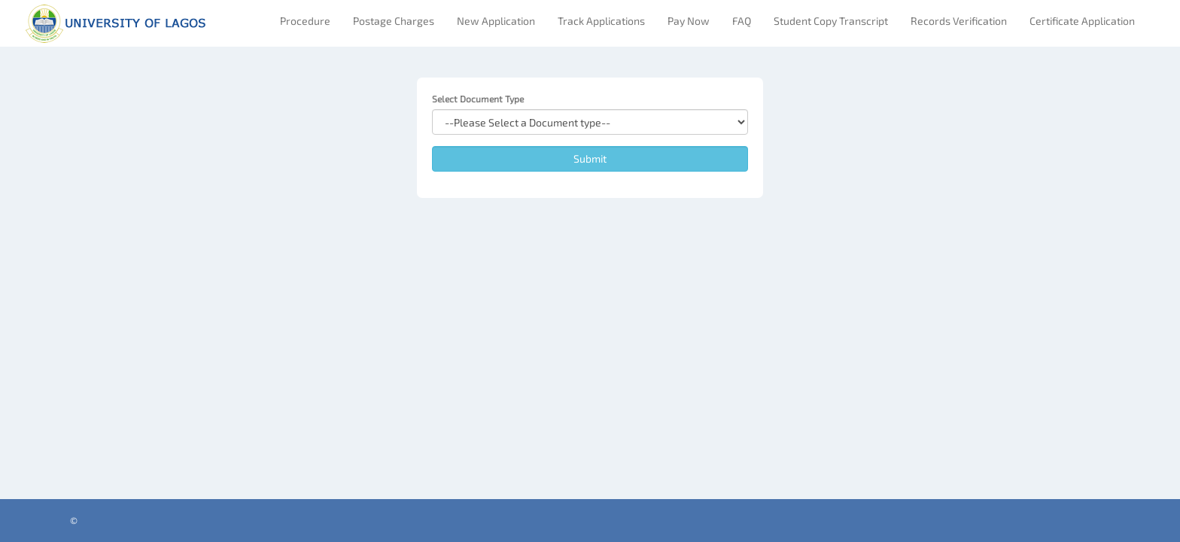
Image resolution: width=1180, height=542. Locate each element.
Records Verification (959, 20)
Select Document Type (478, 98)
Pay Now (689, 20)
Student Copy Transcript (831, 20)
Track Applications (601, 20)
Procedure (305, 20)
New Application (496, 20)
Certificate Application (1082, 20)
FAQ (741, 20)
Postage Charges (393, 20)
